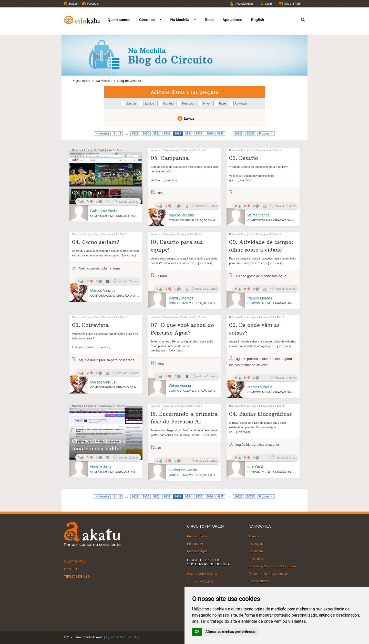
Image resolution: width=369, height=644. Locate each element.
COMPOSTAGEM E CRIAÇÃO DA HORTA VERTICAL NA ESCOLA (132, 215)
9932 (167, 133)
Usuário (168, 103)
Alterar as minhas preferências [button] (230, 632)
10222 (238, 133)
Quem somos (119, 20)
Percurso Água (197, 551)
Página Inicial (81, 81)
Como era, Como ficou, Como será (272, 566)
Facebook (93, 3)
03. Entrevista (90, 325)
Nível (206, 103)
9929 (135, 133)
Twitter (73, 3)
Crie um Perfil (292, 3)
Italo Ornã (255, 467)
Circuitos (147, 20)
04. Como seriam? (95, 242)
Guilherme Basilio (104, 211)
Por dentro (256, 551)
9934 (188, 133)
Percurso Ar (195, 544)
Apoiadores (232, 20)
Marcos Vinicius (181, 215)
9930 (146, 133)
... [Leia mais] (168, 180)
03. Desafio (86, 192)
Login (268, 3)
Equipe (149, 103)
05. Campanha (170, 158)
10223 (251, 133)
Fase (222, 103)
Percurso (188, 103)
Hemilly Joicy (100, 467)
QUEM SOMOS (75, 561)
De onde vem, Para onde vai (268, 574)
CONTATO (71, 569)
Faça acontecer (259, 581)
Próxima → (266, 133)
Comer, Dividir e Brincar (203, 574)
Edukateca (256, 558)
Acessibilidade (244, 3)
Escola (131, 103)
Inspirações (256, 544)
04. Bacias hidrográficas (260, 414)
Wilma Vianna (259, 215)
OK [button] (197, 632)
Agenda (254, 536)
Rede (209, 20)
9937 (220, 133)
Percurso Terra (197, 536)
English (257, 20)
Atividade (240, 103)
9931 (156, 133)
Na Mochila (179, 20)
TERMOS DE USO (77, 576)
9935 (199, 133)
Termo (299, 18)
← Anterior (102, 133)
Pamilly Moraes (181, 298)
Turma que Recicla (200, 581)
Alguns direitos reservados (122, 637)
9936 (210, 133)
